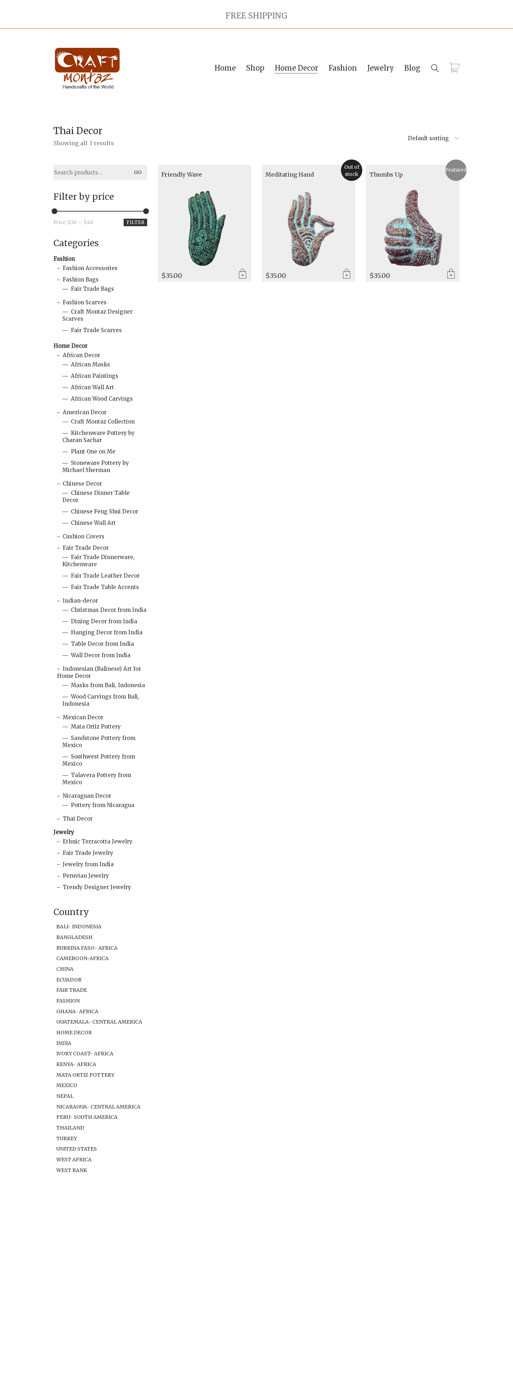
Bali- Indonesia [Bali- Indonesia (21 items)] (79, 926)
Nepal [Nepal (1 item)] (64, 1096)
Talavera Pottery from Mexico (96, 779)
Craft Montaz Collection (103, 421)
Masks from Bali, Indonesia (108, 685)
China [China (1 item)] (64, 969)
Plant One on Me (93, 451)
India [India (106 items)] (63, 1043)
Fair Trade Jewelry (88, 852)
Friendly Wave (181, 175)
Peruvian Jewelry (86, 875)
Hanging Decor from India (106, 632)
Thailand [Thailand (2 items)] (70, 1128)
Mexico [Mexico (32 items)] (66, 1085)
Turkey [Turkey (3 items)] (66, 1138)
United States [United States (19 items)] (76, 1149)
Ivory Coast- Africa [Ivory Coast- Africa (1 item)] (84, 1053)
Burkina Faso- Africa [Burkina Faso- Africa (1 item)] (87, 948)
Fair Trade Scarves (96, 330)
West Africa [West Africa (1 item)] (74, 1159)
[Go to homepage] (87, 68)
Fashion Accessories (90, 268)
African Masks (90, 364)
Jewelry (63, 832)
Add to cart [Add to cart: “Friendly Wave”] (242, 274)
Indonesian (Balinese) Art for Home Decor (99, 672)
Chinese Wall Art (93, 522)
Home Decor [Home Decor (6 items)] (74, 1032)
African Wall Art (92, 387)
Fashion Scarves (85, 302)
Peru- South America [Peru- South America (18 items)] (87, 1117)
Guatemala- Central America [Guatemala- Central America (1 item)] (99, 1022)
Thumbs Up (386, 175)
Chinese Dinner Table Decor (96, 496)
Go (138, 172)
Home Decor (70, 346)
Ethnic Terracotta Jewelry (98, 841)
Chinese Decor (82, 483)
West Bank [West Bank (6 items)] (71, 1170)
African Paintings (94, 375)
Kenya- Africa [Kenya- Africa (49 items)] (76, 1064)
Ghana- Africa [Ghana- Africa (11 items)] (77, 1011)
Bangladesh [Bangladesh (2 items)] (74, 937)
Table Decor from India (102, 643)
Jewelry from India (88, 864)
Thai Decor (78, 818)
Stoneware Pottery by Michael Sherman (95, 466)
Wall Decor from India (100, 655)
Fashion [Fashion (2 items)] (68, 1001)
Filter (135, 222)
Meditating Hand (289, 175)
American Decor (85, 412)
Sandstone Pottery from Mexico (98, 742)
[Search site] (435, 69)
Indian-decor (80, 600)
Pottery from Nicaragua (102, 805)
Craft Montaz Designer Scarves (97, 315)
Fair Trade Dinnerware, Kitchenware (98, 561)
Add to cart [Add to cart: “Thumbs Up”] (451, 274)
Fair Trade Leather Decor (105, 575)
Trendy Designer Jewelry (97, 887)
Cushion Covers (83, 536)
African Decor (81, 355)
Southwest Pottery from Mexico (98, 760)
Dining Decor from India (104, 621)
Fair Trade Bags (92, 288)
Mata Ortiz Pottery (96, 726)
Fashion (64, 258)
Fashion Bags (81, 279)
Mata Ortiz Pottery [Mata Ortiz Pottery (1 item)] (85, 1075)
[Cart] (455, 68)
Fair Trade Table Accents (105, 587)
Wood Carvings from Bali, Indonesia (100, 700)
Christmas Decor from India (108, 610)
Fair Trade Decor (86, 547)
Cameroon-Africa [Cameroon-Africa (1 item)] (82, 958)
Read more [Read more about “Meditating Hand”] (346, 274)
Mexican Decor (83, 717)
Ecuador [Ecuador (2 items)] (69, 979)
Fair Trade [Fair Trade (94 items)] (71, 990)
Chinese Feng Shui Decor (104, 511)
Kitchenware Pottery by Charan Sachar (98, 436)
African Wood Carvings (102, 398)
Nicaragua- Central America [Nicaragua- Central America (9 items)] (98, 1107)
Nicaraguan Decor (87, 795)
